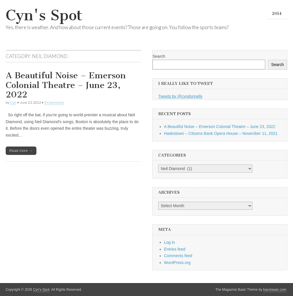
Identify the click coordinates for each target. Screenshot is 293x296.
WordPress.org (177, 262)
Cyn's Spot (44, 15)
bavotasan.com (274, 290)
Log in (169, 242)
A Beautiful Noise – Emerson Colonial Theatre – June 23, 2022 (66, 85)
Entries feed (174, 249)
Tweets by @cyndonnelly (180, 96)
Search (159, 56)
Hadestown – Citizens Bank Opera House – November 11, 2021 (221, 133)
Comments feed (178, 255)
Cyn (13, 102)
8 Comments (54, 102)
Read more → (21, 151)
